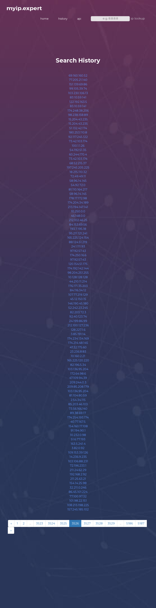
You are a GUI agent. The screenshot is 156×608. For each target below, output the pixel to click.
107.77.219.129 (78, 296)
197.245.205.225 (78, 169)
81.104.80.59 (78, 397)
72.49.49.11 (78, 178)
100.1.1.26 (78, 147)
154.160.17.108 (78, 428)
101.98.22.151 (78, 502)
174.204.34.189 (78, 204)
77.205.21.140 (78, 81)
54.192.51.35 (78, 152)
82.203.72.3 (78, 314)
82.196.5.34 (78, 366)
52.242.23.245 (78, 309)
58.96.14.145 (78, 182)
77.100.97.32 (78, 498)
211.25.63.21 (78, 480)
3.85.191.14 (78, 336)
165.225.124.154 (78, 239)
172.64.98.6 (78, 375)
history (62, 19)
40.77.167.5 (78, 423)
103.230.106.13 (78, 94)
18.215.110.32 (78, 173)
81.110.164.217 (78, 191)
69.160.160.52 (78, 77)
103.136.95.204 (78, 371)
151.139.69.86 (78, 86)
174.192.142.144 (78, 270)
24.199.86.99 (78, 322)
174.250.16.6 (78, 257)
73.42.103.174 (78, 143)
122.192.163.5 (78, 103)
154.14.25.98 (78, 485)
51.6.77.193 (78, 441)
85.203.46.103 (78, 406)
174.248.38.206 (78, 112)
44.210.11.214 (78, 283)
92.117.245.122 (78, 138)
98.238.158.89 (78, 116)
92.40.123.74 (78, 318)
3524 (51, 525)
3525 (63, 525)
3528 (99, 525)
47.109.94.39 (78, 379)
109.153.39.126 (78, 454)
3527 (87, 525)
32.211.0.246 (78, 489)
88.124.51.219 (78, 243)
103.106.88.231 (78, 463)
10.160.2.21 (78, 357)
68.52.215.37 (78, 165)
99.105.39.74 (78, 90)
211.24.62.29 (78, 471)
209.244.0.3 (78, 384)
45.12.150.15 (78, 301)
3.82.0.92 (78, 450)
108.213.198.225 (78, 506)
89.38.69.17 (78, 415)
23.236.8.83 (78, 353)
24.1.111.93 (78, 248)
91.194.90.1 (78, 432)
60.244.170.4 (78, 156)
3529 (111, 525)
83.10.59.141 (78, 99)
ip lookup (138, 19)
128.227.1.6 (78, 331)
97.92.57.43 (78, 252)
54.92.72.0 (78, 187)
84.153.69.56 (78, 226)
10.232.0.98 (78, 436)
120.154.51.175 (78, 265)
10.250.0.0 (78, 213)
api (79, 19)
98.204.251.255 (78, 274)
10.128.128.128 (78, 279)
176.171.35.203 (78, 287)
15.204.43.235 (78, 121)
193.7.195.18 (78, 230)
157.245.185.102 (78, 511)
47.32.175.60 (78, 349)
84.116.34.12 (78, 292)
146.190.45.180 (78, 305)
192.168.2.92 (78, 476)
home (44, 19)
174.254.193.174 (78, 419)
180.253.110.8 (78, 134)
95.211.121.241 (78, 235)
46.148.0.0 (78, 217)
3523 (39, 525)
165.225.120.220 (78, 362)
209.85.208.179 (78, 388)
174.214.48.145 (78, 344)
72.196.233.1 (78, 467)
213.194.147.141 (78, 208)
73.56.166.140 (78, 410)
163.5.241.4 (78, 445)
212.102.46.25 (78, 222)
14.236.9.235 (78, 458)
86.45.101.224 (78, 493)
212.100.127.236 (78, 327)
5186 (129, 525)
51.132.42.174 (78, 129)
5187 (141, 525)
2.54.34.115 (78, 401)
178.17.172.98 (78, 200)
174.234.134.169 (78, 340)
